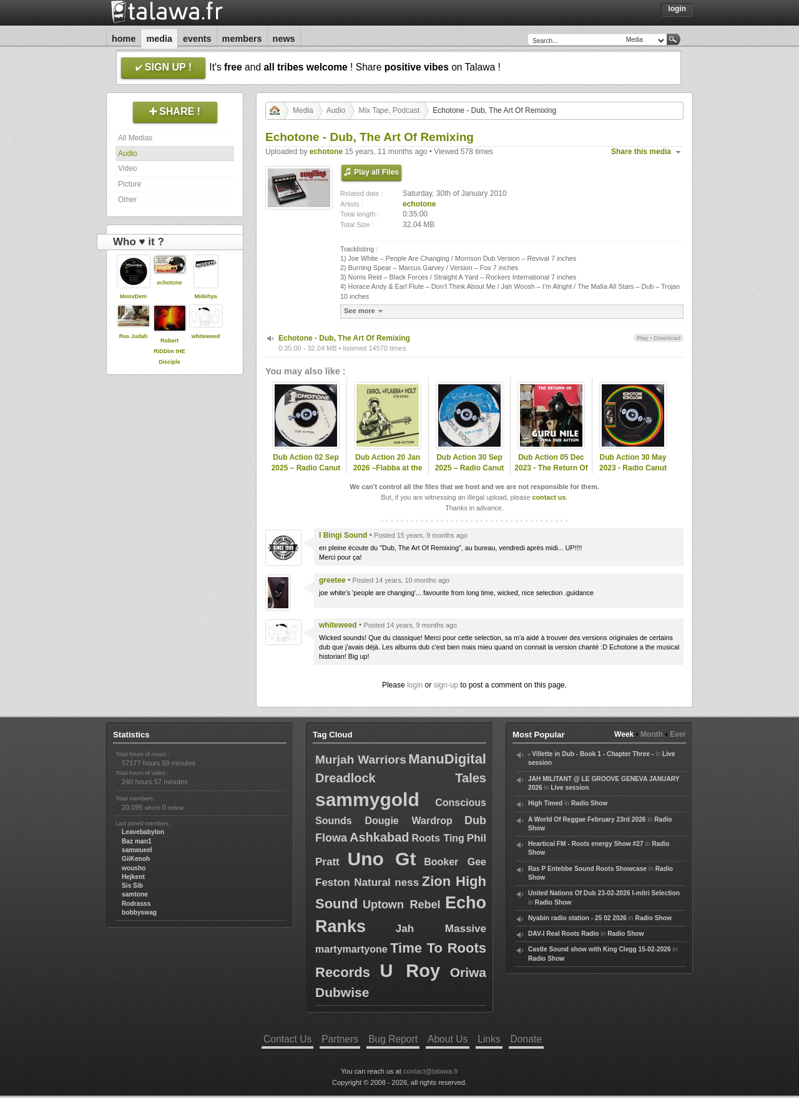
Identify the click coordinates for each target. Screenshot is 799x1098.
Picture (129, 184)
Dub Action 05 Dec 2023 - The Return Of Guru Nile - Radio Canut (550, 473)
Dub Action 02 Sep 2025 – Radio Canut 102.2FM (306, 468)
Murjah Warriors (360, 759)
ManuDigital (447, 759)
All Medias (135, 138)
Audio (127, 153)
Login (677, 8)
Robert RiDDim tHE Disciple (169, 351)
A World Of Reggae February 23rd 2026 (587, 819)
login (415, 685)
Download (667, 337)
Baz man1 (137, 841)
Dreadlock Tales (400, 778)
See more (365, 311)
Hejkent (133, 876)
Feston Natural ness (367, 882)
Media (159, 39)
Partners (339, 1039)
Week (624, 734)
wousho (133, 868)
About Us (448, 1039)
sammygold (367, 799)
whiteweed (206, 336)
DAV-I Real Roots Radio (563, 933)
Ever (678, 734)
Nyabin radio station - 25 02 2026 (577, 918)
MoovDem (133, 296)
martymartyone (351, 949)
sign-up (446, 685)
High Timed (545, 803)
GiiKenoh (136, 858)
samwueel (137, 850)
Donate (526, 1039)
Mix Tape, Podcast (388, 110)
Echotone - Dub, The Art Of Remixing (344, 338)
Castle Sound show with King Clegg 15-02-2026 (599, 949)
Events (197, 39)
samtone (135, 894)
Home (123, 39)
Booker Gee (455, 862)
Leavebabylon (143, 831)
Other (127, 199)
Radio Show (589, 803)
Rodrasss (136, 903)
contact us (549, 497)
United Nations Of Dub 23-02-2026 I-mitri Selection (604, 893)
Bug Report (393, 1039)
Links (489, 1039)
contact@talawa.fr (430, 1071)
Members (242, 39)
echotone (169, 282)
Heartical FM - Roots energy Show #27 (586, 843)
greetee (332, 580)
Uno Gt (382, 858)
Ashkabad (379, 837)
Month (651, 734)
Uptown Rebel (402, 904)
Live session (570, 787)
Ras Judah (133, 336)
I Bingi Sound (343, 535)
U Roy (410, 971)
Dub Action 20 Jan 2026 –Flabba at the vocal (388, 468)
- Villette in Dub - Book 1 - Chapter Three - (591, 754)
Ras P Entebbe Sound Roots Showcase (587, 868)
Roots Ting (438, 838)
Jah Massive (441, 929)
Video (127, 168)
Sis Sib (132, 885)
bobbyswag (139, 912)
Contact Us (287, 1039)
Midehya (205, 296)
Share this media (641, 151)
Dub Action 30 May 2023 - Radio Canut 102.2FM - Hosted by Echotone (633, 473)
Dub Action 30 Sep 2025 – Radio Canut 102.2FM (469, 468)
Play (643, 337)
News (284, 39)
